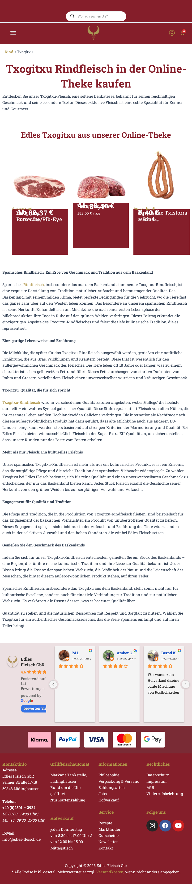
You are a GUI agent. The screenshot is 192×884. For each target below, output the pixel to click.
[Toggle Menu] (13, 37)
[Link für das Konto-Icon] (172, 37)
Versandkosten (110, 871)
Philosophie (108, 774)
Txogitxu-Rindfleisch (21, 408)
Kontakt (105, 847)
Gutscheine (108, 835)
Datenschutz (157, 774)
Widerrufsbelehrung (164, 793)
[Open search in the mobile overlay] (96, 12)
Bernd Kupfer (170, 652)
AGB (150, 787)
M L (75, 652)
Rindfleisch (33, 290)
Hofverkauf (108, 799)
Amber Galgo (126, 652)
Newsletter (108, 841)
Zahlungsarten (111, 787)
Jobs (102, 793)
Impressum (156, 781)
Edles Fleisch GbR (32, 662)
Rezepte (105, 823)
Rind (9, 57)
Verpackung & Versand (119, 781)
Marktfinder (109, 829)
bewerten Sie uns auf (45, 708)
